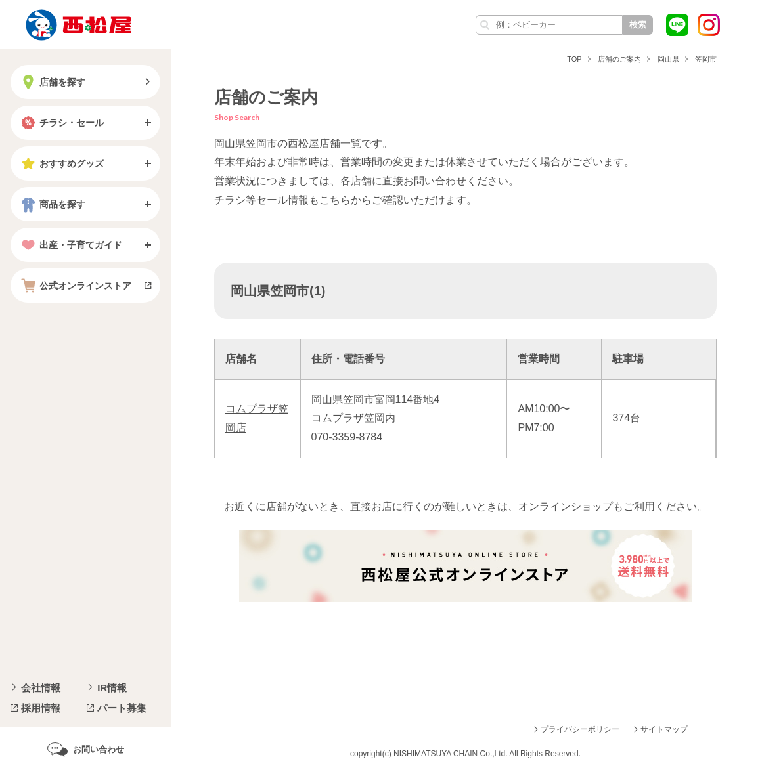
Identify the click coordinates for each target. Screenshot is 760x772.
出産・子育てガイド (70, 245)
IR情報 (112, 687)
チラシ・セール (61, 123)
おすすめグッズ (61, 163)
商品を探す (51, 204)
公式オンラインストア (74, 285)
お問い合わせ (98, 749)
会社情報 (40, 687)
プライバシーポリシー (580, 729)
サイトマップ (664, 729)
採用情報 (40, 708)
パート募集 (121, 708)
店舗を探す (51, 82)
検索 (637, 25)
